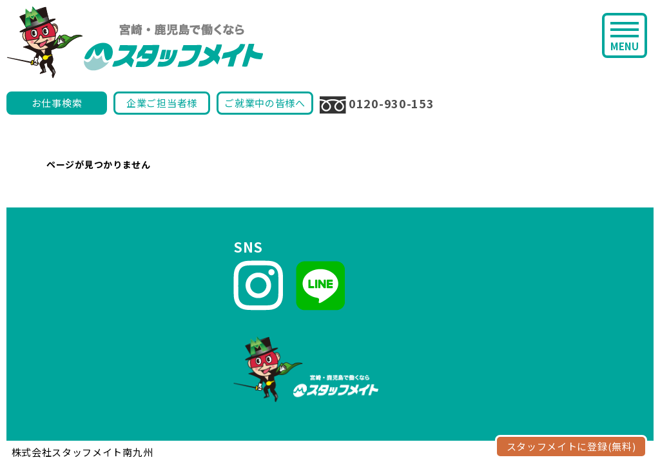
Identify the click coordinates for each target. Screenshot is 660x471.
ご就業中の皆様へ (265, 103)
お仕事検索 (57, 103)
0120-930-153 (377, 104)
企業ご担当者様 (161, 103)
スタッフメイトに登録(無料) (571, 446)
